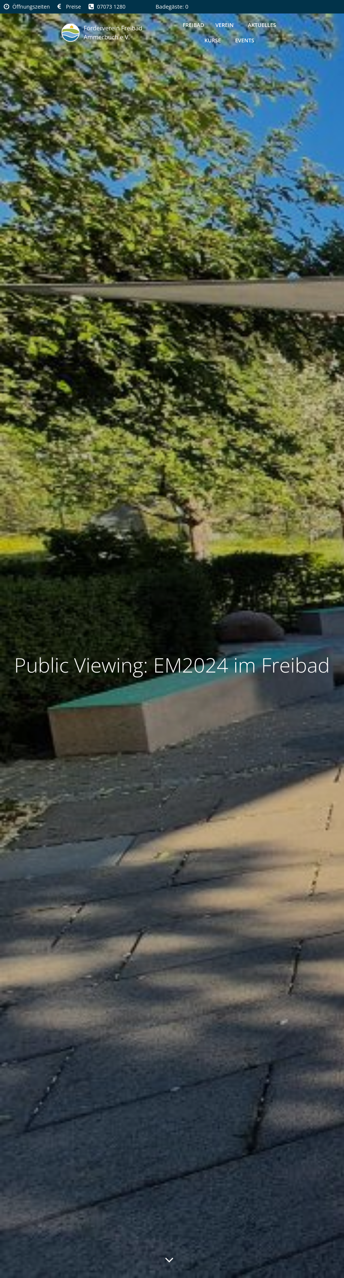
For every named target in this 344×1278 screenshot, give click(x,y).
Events (244, 40)
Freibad (193, 24)
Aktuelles (262, 24)
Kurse (214, 40)
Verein (226, 24)
